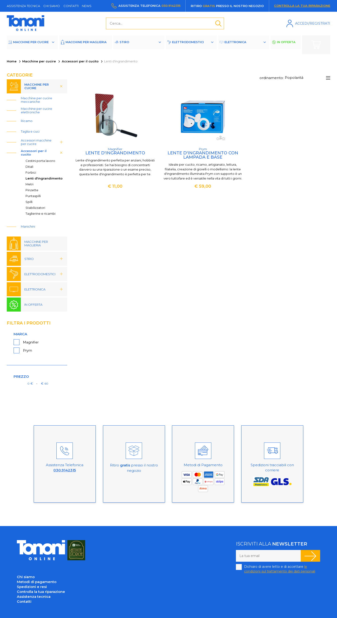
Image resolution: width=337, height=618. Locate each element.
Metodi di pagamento (36, 582)
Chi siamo (51, 6)
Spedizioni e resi (32, 586)
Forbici (31, 172)
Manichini (28, 226)
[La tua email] (268, 556)
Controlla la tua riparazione (302, 6)
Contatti (71, 6)
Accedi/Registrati (312, 23)
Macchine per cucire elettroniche (36, 110)
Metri (29, 184)
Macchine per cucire (32, 44)
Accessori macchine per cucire (43, 142)
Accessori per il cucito (80, 61)
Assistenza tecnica (23, 6)
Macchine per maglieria (87, 44)
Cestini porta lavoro (40, 161)
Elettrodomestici (193, 44)
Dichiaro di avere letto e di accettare (279, 569)
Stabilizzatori (35, 208)
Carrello (316, 44)
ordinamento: (272, 78)
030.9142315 (170, 6)
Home (12, 61)
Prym (27, 350)
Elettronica (242, 44)
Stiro (134, 44)
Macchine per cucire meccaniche (36, 99)
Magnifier (31, 342)
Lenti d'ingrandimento (44, 178)
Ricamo (27, 121)
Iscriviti (310, 556)
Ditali (29, 166)
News (87, 6)
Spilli (29, 202)
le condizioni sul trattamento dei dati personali (279, 569)
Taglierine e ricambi (40, 213)
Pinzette (32, 190)
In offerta (288, 44)
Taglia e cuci (30, 131)
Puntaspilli (33, 196)
